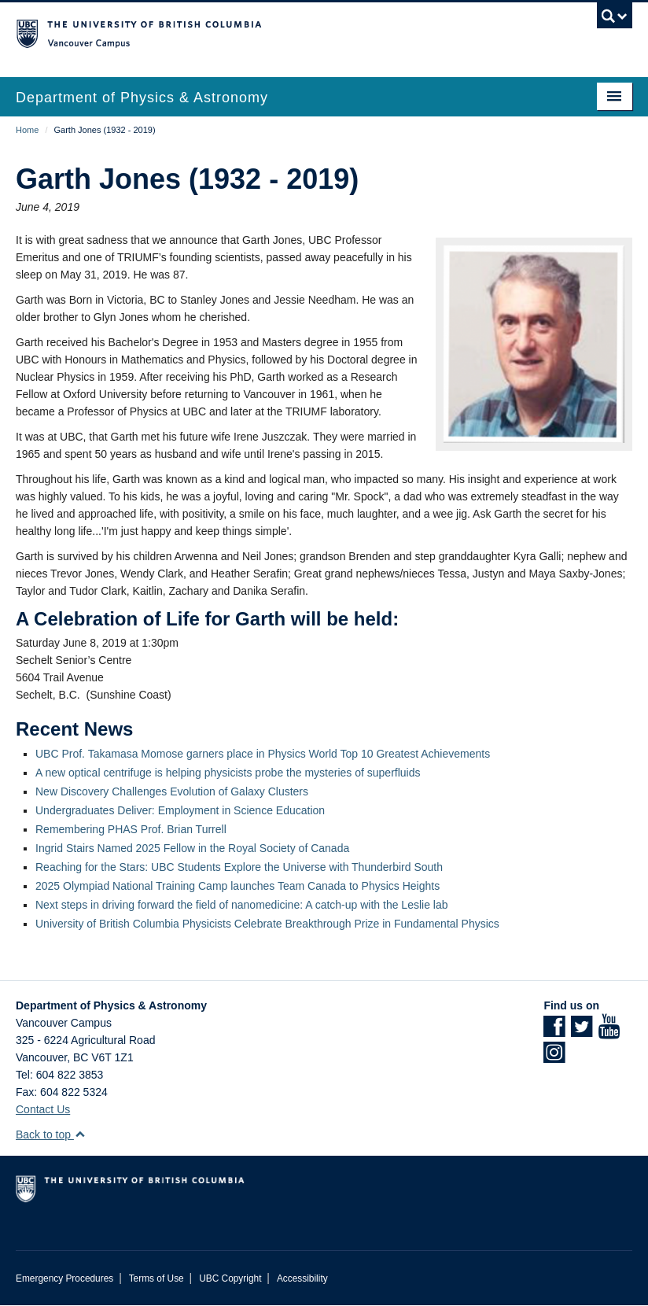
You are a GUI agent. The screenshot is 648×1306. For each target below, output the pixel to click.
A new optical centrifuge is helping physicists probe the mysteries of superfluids (227, 772)
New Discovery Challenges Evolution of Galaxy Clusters (171, 791)
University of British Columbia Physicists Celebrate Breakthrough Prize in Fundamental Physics (267, 923)
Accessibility (302, 1278)
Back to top (51, 1134)
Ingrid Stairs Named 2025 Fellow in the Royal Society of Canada (192, 848)
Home (27, 130)
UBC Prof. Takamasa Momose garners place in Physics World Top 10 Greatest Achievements (262, 753)
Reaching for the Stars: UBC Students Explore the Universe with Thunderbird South (239, 867)
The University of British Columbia (277, 32)
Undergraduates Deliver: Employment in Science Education (180, 810)
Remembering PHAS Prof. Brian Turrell (130, 829)
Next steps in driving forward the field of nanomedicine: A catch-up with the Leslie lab (241, 904)
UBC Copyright (230, 1278)
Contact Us (43, 1109)
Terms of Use (156, 1278)
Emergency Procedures (64, 1278)
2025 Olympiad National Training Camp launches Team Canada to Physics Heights (237, 886)
